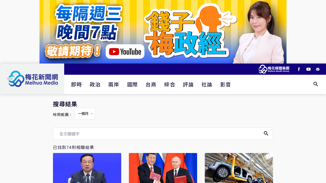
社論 (206, 84)
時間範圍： (63, 115)
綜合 (169, 84)
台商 (151, 84)
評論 (188, 84)
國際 (132, 84)
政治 (95, 84)
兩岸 (113, 84)
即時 (76, 84)
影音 (225, 84)
